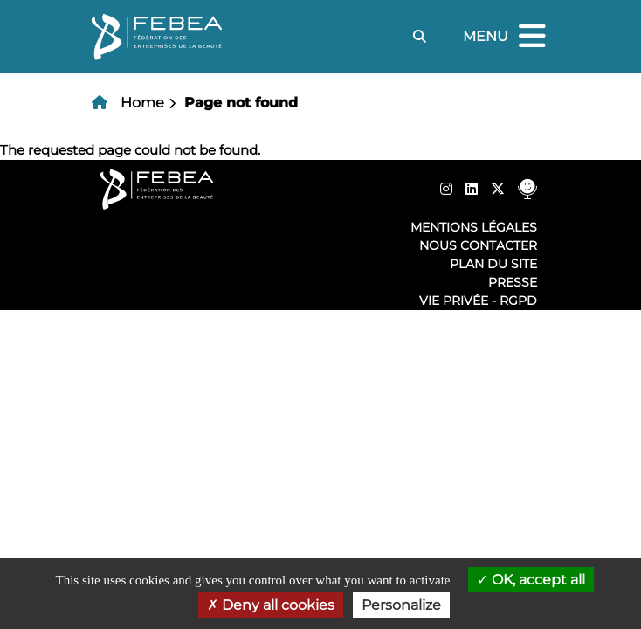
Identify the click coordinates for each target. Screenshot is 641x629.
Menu (506, 37)
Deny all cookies (270, 605)
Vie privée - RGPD (478, 300)
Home (142, 102)
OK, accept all (531, 579)
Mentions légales (473, 227)
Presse (512, 282)
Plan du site (493, 264)
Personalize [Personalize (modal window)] (401, 605)
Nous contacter (478, 245)
